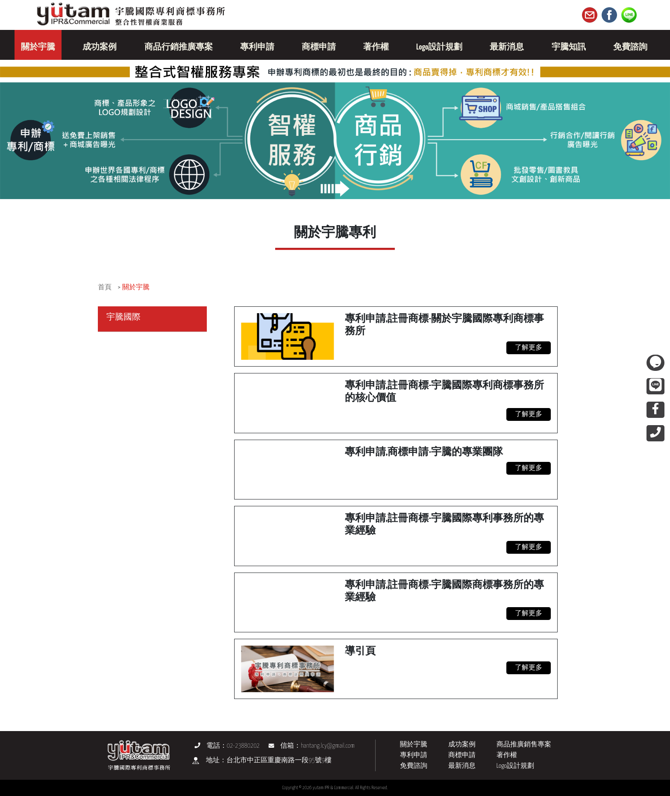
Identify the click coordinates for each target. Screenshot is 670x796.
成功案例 (462, 744)
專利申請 (413, 755)
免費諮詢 (413, 766)
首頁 (105, 287)
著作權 (507, 755)
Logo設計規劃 (515, 766)
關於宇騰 (136, 287)
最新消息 (462, 766)
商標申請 (462, 755)
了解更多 (528, 347)
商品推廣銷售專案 (524, 744)
